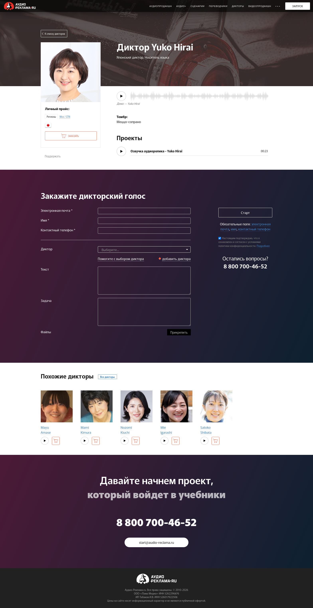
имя (234, 228)
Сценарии (198, 6)
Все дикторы (107, 376)
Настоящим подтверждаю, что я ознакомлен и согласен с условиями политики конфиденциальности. (239, 242)
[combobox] (144, 249)
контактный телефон (254, 228)
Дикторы (238, 6)
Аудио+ (181, 6)
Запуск (297, 6)
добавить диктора (176, 258)
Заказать (73, 136)
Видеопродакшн (259, 6)
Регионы (51, 116)
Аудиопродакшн (160, 6)
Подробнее (263, 246)
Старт (245, 212)
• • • (277, 6)
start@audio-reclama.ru (156, 542)
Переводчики (218, 6)
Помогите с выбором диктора (121, 258)
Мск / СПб (64, 116)
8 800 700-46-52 (245, 266)
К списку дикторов (55, 33)
